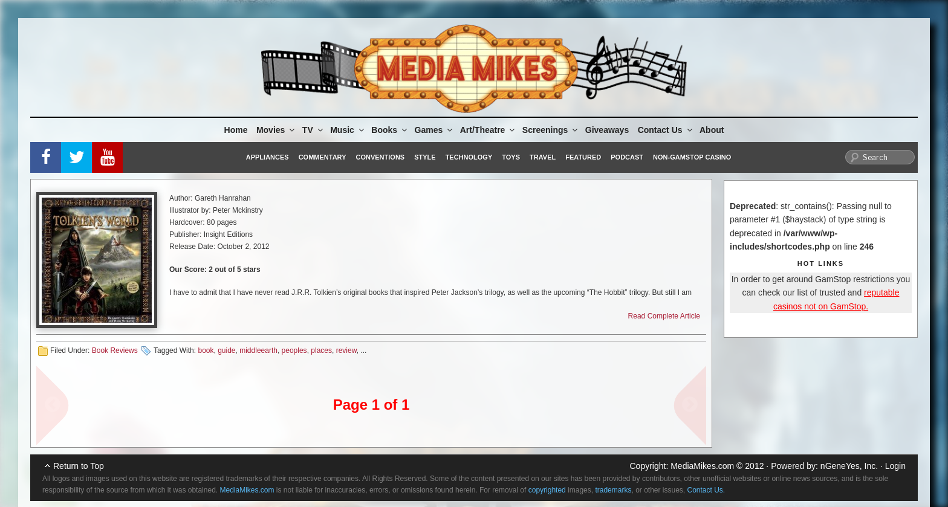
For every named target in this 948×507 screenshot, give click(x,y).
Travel (543, 157)
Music (348, 130)
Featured (583, 157)
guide (226, 350)
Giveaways (607, 130)
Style (424, 157)
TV (313, 130)
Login (895, 466)
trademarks (613, 490)
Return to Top (78, 466)
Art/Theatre (488, 130)
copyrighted (547, 490)
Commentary (322, 157)
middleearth (258, 350)
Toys (511, 157)
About (712, 130)
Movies (276, 130)
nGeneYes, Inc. (849, 466)
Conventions (380, 157)
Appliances (267, 157)
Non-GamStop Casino (692, 157)
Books (390, 130)
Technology (469, 157)
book (205, 350)
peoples (294, 350)
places (321, 350)
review (346, 350)
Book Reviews (115, 350)
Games (435, 130)
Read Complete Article (664, 316)
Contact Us (666, 130)
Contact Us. (706, 490)
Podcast (627, 157)
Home (236, 130)
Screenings (550, 130)
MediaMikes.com (702, 466)
